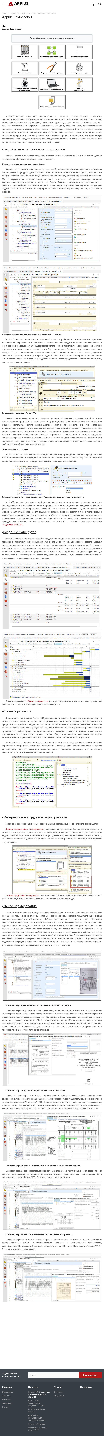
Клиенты (6, 1354)
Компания (7, 1345)
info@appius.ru (82, 1400)
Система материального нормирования (24, 829)
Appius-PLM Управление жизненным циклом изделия (39, 1352)
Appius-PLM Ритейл (36, 1382)
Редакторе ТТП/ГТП (12, 525)
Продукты (33, 1345)
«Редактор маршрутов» (37, 701)
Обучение (58, 1350)
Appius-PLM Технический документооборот (36, 1361)
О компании (7, 1350)
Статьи (5, 1365)
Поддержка (86, 1345)
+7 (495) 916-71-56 (15, 1400)
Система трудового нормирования (22, 895)
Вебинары (6, 1361)
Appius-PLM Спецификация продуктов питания (37, 1375)
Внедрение (59, 1354)
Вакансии (6, 1357)
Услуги (57, 1345)
